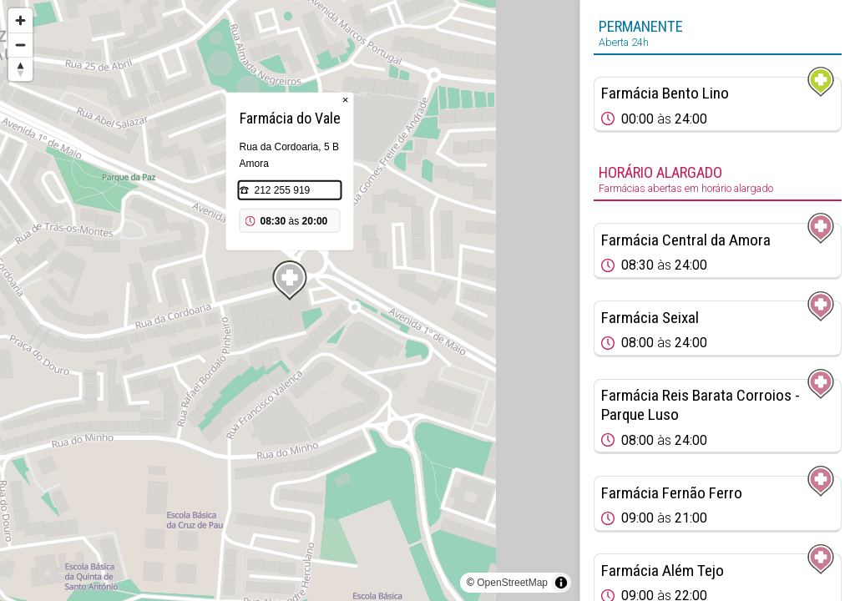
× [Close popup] (345, 99)
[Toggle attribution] (561, 583)
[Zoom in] (20, 20)
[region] (289, 300)
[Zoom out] (20, 45)
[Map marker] (289, 280)
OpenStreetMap (512, 582)
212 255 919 (283, 190)
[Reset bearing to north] (20, 69)
